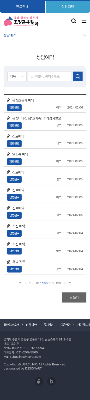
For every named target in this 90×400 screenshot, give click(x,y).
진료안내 (22, 7)
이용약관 (65, 325)
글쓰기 (74, 297)
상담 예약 (31, 325)
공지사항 (48, 325)
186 (31, 283)
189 (51, 283)
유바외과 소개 (11, 325)
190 (58, 283)
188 (45, 283)
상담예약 (67, 7)
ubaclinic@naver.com (26, 356)
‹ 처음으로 (20, 283)
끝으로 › (70, 283)
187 (38, 283)
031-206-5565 (27, 352)
